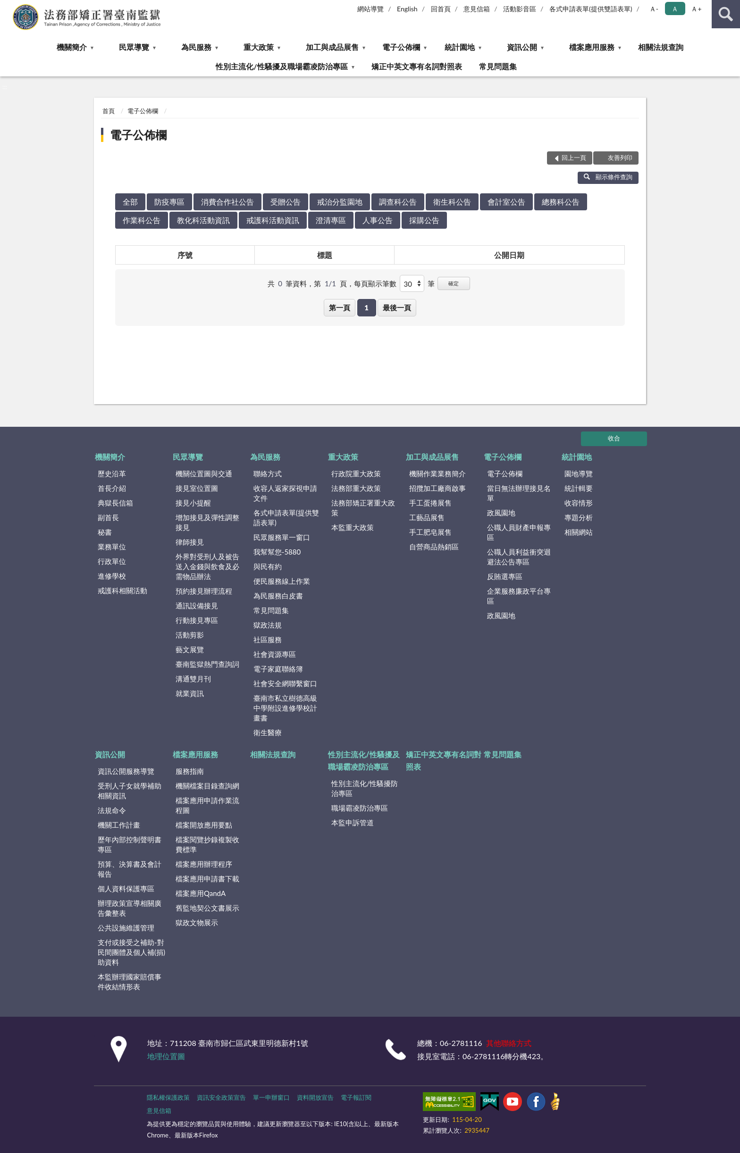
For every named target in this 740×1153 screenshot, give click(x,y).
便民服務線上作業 (281, 581)
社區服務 (267, 639)
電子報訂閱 (356, 1097)
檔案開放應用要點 (204, 825)
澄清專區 (331, 220)
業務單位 (112, 546)
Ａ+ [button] (696, 9)
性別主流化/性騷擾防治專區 (364, 788)
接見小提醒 (193, 502)
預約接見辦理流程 (204, 591)
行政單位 (112, 561)
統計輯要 (578, 488)
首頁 (108, 111)
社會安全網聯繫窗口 (285, 683)
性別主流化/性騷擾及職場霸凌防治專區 (281, 66)
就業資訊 (190, 693)
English (407, 9)
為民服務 (196, 46)
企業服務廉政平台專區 (519, 596)
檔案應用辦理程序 (204, 864)
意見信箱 (476, 9)
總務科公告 (561, 201)
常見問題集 (498, 66)
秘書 (105, 532)
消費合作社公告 (227, 201)
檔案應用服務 (591, 46)
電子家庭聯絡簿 (278, 668)
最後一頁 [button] (397, 307)
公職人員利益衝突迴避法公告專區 (519, 556)
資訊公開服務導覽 (126, 771)
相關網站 (578, 532)
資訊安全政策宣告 (221, 1097)
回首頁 (441, 9)
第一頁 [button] (339, 307)
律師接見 (190, 542)
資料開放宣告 (315, 1097)
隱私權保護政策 (168, 1097)
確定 (453, 283)
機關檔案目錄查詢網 (207, 785)
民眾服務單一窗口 (281, 537)
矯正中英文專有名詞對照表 (416, 66)
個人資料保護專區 (126, 888)
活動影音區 (519, 9)
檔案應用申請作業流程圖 (207, 805)
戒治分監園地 (339, 201)
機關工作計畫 (119, 825)
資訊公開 (522, 46)
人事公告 (377, 220)
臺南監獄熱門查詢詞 (207, 664)
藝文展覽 (190, 649)
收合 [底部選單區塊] (614, 438)
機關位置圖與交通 (204, 473)
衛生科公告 (452, 201)
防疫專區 (169, 201)
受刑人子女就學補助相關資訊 (129, 790)
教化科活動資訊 (203, 220)
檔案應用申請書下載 (207, 878)
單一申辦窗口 (271, 1097)
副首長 (108, 517)
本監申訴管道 (352, 822)
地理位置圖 (166, 1056)
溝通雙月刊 (193, 678)
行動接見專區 (197, 620)
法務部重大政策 (356, 488)
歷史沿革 (112, 473)
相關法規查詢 (660, 46)
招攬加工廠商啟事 (437, 488)
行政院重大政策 (356, 473)
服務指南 (190, 771)
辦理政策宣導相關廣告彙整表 (129, 908)
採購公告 (424, 220)
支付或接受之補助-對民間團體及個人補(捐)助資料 (131, 952)
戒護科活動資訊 (272, 220)
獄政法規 (267, 625)
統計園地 (460, 46)
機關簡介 (72, 46)
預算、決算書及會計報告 (129, 869)
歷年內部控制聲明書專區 (129, 844)
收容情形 (578, 502)
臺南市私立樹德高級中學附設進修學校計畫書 (285, 708)
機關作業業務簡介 (437, 473)
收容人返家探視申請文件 (285, 493)
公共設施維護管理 (126, 927)
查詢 (726, 14)
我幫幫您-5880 (277, 551)
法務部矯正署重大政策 (363, 507)
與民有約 (267, 566)
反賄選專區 (504, 576)
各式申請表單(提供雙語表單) (590, 9)
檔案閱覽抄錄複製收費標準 (207, 844)
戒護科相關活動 (122, 590)
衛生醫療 (267, 732)
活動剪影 (190, 634)
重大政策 (259, 46)
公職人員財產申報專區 (519, 532)
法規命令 (112, 810)
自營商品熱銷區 (434, 546)
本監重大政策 (352, 527)
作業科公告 (141, 220)
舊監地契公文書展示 (207, 908)
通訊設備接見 (197, 605)
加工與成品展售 (332, 46)
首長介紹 (112, 488)
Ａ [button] (675, 9)
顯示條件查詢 (608, 177)
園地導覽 (578, 473)
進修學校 (112, 576)
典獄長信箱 (115, 502)
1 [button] (366, 307)
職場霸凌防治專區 (359, 808)
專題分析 (578, 517)
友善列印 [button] (620, 157)
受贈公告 (285, 201)
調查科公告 (398, 201)
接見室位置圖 (197, 488)
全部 (130, 201)
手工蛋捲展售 (430, 502)
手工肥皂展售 (430, 532)
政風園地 (501, 512)
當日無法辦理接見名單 (519, 493)
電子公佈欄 (401, 46)
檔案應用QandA (201, 893)
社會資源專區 (274, 654)
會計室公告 (506, 201)
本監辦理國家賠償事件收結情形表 (129, 981)
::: (7, 7)
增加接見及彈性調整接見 (207, 522)
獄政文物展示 (197, 922)
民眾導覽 (134, 46)
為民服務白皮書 (278, 595)
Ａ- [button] (653, 9)
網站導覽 (370, 9)
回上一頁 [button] (574, 157)
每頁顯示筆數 (375, 283)
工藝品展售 (427, 517)
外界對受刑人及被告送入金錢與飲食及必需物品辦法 (207, 566)
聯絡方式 (267, 473)
